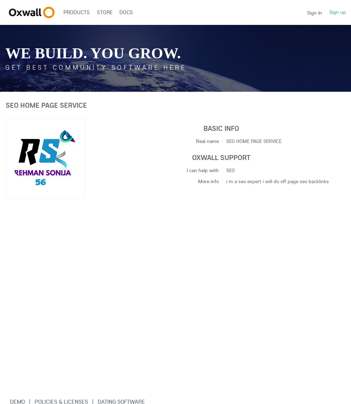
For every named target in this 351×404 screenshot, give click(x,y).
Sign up (337, 12)
